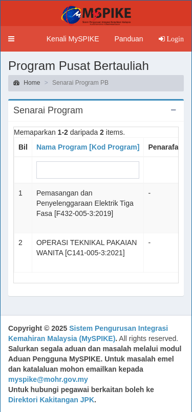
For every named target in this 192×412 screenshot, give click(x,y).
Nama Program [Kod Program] (87, 147)
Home (26, 82)
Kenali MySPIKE (73, 39)
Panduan (128, 39)
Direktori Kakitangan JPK (51, 400)
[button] (11, 39)
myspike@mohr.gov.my (48, 379)
